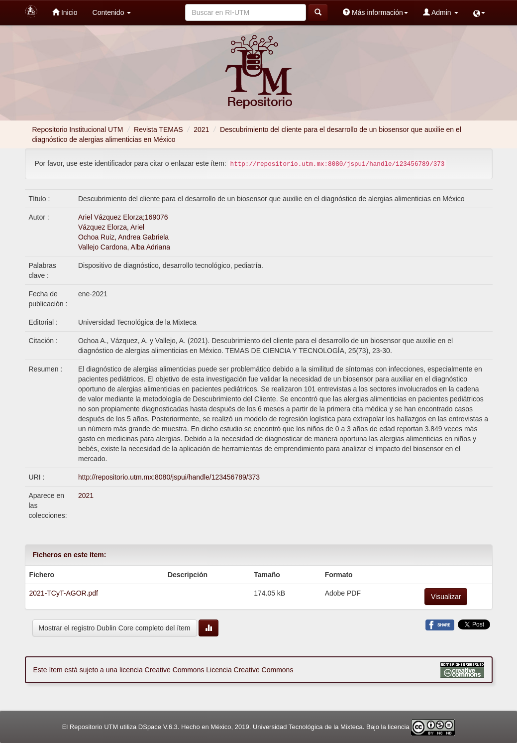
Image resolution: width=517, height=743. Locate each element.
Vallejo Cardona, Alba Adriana (124, 247)
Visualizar (446, 597)
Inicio (65, 12)
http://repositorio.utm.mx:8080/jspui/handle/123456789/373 (169, 477)
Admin (440, 12)
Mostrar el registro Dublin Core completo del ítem (115, 628)
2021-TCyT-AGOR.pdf (64, 593)
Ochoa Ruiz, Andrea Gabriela (123, 237)
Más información (375, 12)
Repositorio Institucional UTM (77, 129)
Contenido (112, 12)
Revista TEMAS (158, 129)
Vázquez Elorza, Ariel (111, 227)
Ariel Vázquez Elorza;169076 (123, 217)
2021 (201, 129)
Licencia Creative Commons (249, 670)
